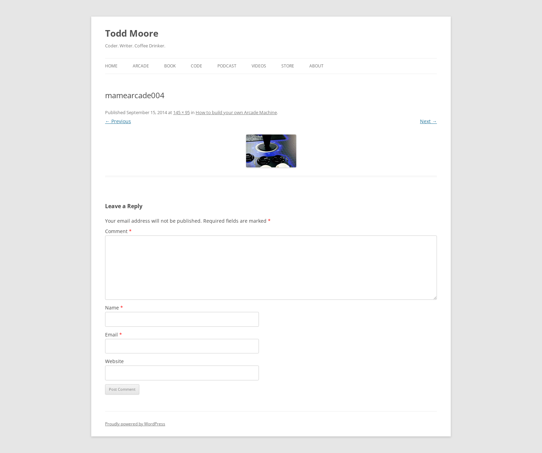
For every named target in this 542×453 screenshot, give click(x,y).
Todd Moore (131, 33)
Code (196, 66)
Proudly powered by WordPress (135, 424)
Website (114, 361)
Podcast (226, 66)
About (316, 66)
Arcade (141, 66)
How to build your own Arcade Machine (236, 112)
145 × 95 (181, 112)
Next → (428, 121)
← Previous (118, 121)
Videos (259, 66)
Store (287, 66)
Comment (118, 231)
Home (111, 66)
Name (114, 307)
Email (113, 334)
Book (170, 66)
